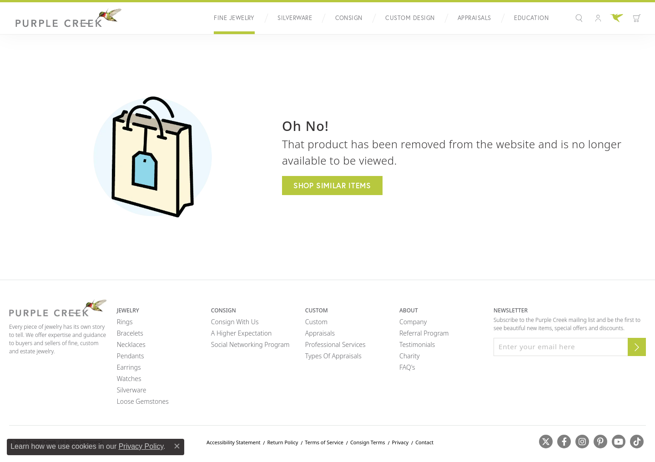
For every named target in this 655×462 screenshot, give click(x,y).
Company (413, 321)
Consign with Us (235, 321)
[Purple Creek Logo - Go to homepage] (66, 18)
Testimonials (417, 344)
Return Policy (282, 442)
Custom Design (409, 18)
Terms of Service (324, 442)
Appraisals (474, 18)
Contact (424, 442)
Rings (125, 321)
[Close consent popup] (177, 446)
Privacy (400, 442)
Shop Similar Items (332, 185)
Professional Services (335, 344)
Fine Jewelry (234, 18)
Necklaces (131, 344)
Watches (129, 378)
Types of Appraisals (333, 356)
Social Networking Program (250, 344)
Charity (409, 356)
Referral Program (424, 333)
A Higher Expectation (241, 333)
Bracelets (130, 333)
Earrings (129, 367)
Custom (316, 321)
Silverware (294, 18)
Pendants (130, 356)
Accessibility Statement (234, 442)
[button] (580, 18)
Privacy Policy (141, 446)
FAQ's (407, 367)
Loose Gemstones (143, 401)
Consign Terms (367, 442)
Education (531, 18)
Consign (349, 18)
